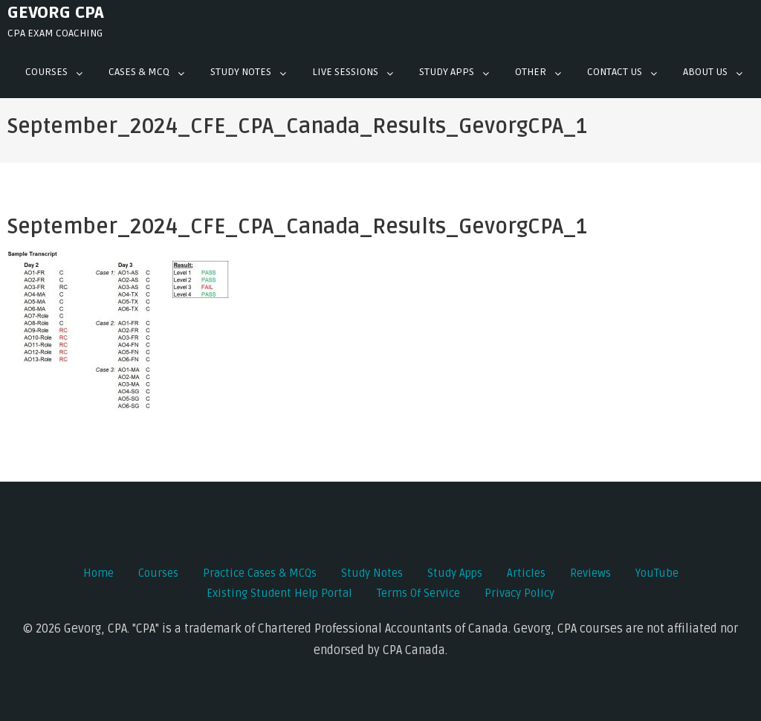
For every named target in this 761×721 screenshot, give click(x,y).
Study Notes (240, 71)
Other (530, 71)
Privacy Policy (519, 593)
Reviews (590, 573)
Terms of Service (418, 593)
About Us (705, 71)
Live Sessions (345, 71)
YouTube (657, 573)
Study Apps (446, 71)
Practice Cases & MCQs (260, 573)
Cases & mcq (139, 71)
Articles (526, 573)
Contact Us (614, 71)
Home (98, 573)
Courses (46, 71)
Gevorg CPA (55, 12)
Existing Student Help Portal (279, 593)
